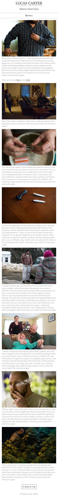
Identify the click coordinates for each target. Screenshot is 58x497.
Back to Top (29, 486)
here (18, 80)
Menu (29, 15)
